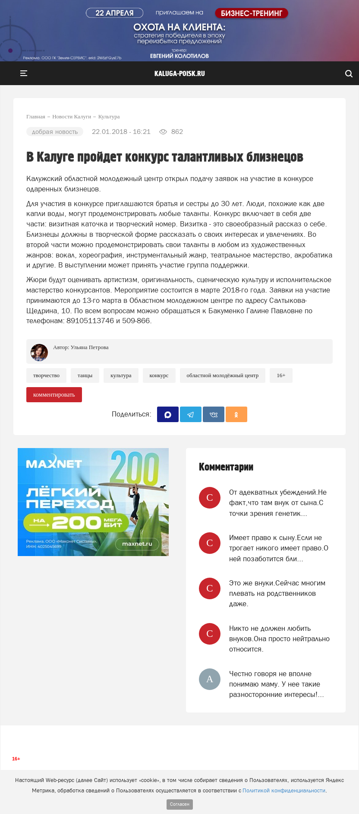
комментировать (54, 394)
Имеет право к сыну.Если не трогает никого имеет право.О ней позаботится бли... (278, 548)
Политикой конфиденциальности (283, 790)
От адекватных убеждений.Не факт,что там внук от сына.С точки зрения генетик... (278, 503)
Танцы (85, 375)
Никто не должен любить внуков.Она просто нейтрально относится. (279, 639)
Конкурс (159, 375)
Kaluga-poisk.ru (179, 74)
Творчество (46, 375)
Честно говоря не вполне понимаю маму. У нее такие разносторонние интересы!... (276, 684)
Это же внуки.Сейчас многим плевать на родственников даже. (277, 593)
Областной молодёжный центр (223, 375)
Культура (120, 375)
